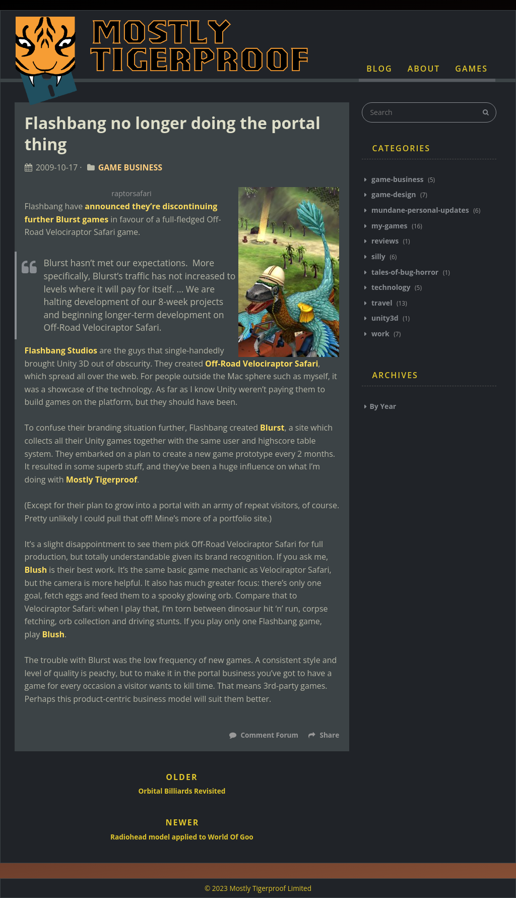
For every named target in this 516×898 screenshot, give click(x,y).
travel (381, 303)
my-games (389, 225)
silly (378, 256)
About (424, 68)
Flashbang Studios (61, 350)
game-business (397, 179)
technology (390, 287)
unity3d (384, 318)
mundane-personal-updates (420, 210)
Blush (36, 569)
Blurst (272, 427)
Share (323, 735)
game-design (393, 194)
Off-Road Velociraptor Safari (261, 363)
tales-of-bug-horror (404, 272)
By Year (382, 406)
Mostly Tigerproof (101, 479)
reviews (384, 241)
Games (471, 68)
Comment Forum (268, 735)
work (380, 333)
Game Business (130, 167)
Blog (379, 68)
